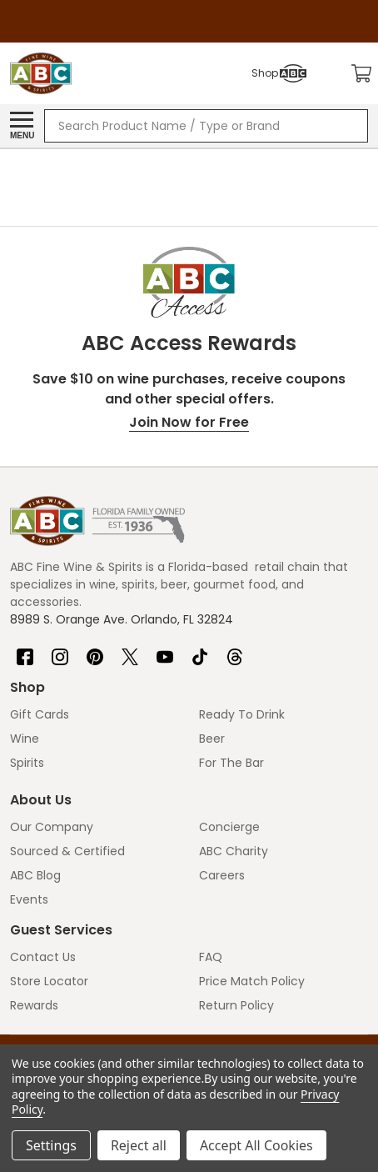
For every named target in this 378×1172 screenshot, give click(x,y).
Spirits (27, 762)
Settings (51, 1145)
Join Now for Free (189, 422)
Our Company (51, 827)
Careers (222, 875)
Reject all (139, 1145)
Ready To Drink (242, 714)
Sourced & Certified (67, 851)
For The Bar (231, 762)
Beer (212, 738)
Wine (24, 738)
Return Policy (236, 1005)
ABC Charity (233, 851)
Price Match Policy (252, 981)
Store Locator (49, 981)
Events (29, 899)
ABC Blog (35, 875)
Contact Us (43, 957)
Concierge (229, 827)
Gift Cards (39, 714)
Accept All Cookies (256, 1145)
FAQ (210, 957)
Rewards (34, 1005)
